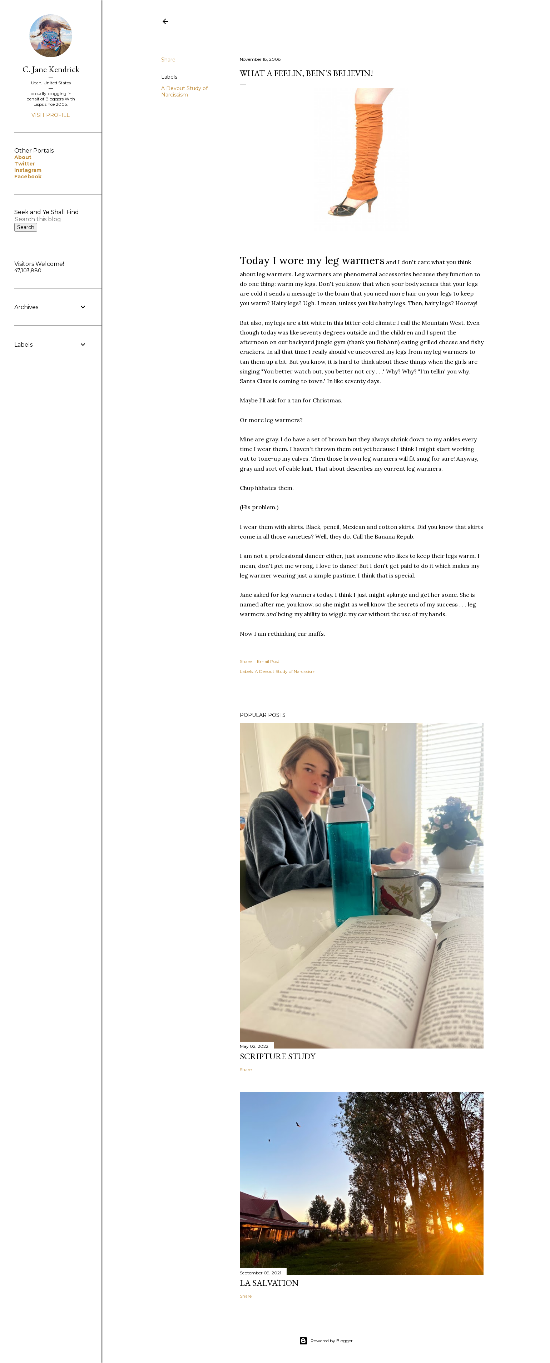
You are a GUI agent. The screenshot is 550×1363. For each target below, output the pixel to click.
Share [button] (168, 59)
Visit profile (50, 115)
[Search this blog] (42, 219)
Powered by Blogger (326, 1341)
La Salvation (269, 1282)
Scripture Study (277, 1056)
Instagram (27, 170)
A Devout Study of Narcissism (184, 91)
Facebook (27, 176)
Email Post (268, 661)
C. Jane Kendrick (51, 69)
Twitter (24, 163)
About (22, 157)
